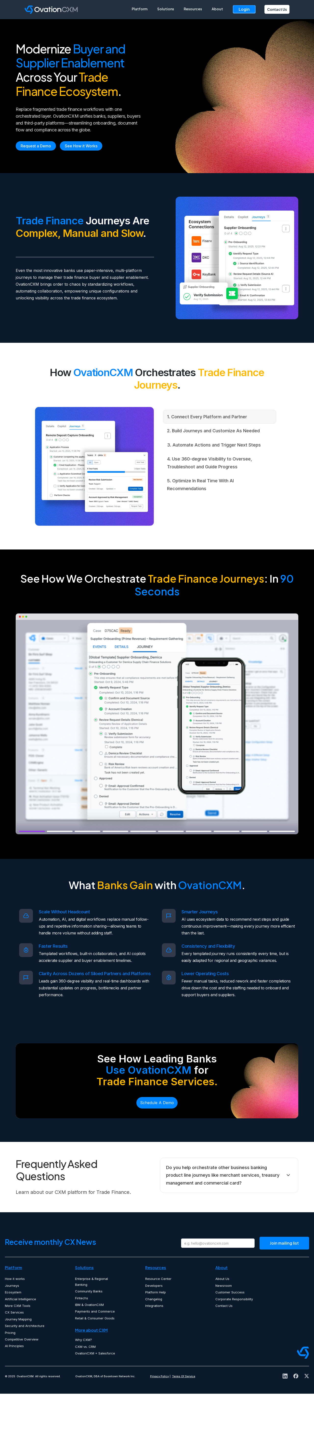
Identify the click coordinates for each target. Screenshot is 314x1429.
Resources (193, 9)
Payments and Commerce (95, 1347)
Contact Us (277, 9)
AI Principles (14, 1381)
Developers (154, 1321)
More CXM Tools (17, 1341)
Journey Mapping (18, 1354)
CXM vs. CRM (85, 1382)
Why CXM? (83, 1375)
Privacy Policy (159, 1411)
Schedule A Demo (157, 1137)
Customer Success (230, 1327)
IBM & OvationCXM (89, 1340)
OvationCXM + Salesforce (95, 1388)
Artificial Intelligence (20, 1334)
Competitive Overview (22, 1374)
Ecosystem (13, 1327)
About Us (222, 1314)
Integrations (154, 1341)
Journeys (12, 1321)
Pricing (10, 1368)
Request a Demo (36, 181)
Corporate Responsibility (234, 1334)
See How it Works (81, 181)
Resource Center (158, 1314)
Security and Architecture (24, 1361)
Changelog (153, 1334)
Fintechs (81, 1333)
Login (244, 9)
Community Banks (89, 1326)
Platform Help (155, 1327)
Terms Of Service (183, 1411)
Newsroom (223, 1321)
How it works (15, 1314)
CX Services (14, 1348)
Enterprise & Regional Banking (91, 1317)
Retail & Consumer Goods (95, 1353)
